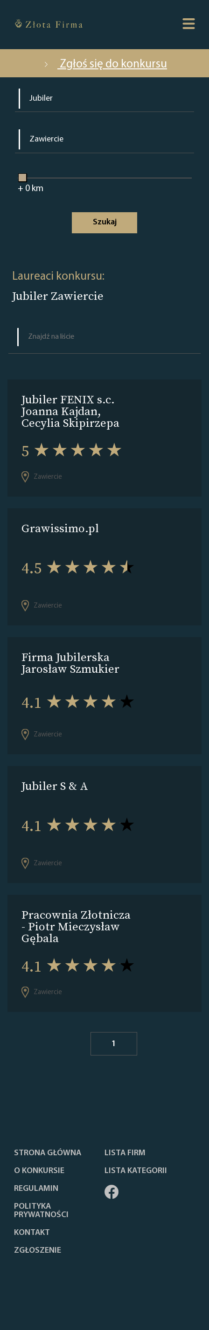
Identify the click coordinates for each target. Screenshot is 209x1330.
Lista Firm (125, 1153)
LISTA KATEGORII (135, 1171)
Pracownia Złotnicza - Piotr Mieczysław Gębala (76, 926)
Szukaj (105, 222)
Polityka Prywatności (41, 1211)
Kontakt (32, 1233)
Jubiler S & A (54, 786)
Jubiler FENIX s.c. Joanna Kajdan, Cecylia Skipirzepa (70, 411)
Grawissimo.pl (60, 528)
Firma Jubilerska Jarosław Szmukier (70, 663)
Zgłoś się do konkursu (104, 64)
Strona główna (47, 1153)
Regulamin (36, 1189)
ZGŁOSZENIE (37, 1251)
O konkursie (39, 1171)
